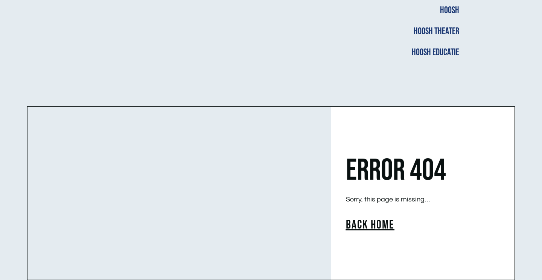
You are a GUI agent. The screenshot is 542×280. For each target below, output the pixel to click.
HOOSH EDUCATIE (435, 52)
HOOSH (449, 10)
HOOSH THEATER (436, 31)
